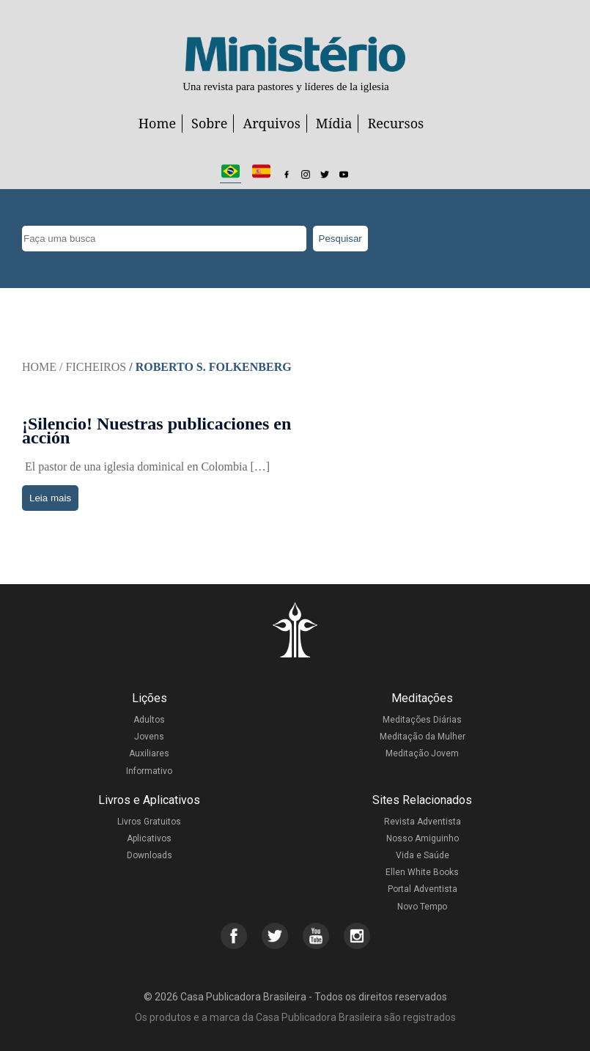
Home (157, 123)
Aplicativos (149, 838)
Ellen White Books (422, 872)
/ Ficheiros (92, 367)
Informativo (149, 771)
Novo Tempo (422, 906)
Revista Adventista (422, 821)
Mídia (334, 123)
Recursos (395, 123)
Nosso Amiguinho (422, 838)
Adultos (149, 720)
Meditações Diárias (422, 720)
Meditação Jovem (422, 753)
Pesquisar (340, 238)
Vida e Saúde (422, 855)
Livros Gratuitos (149, 821)
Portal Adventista (422, 889)
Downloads (149, 855)
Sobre (209, 123)
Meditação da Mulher (422, 736)
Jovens (149, 736)
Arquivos (271, 123)
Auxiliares (149, 753)
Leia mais (50, 498)
